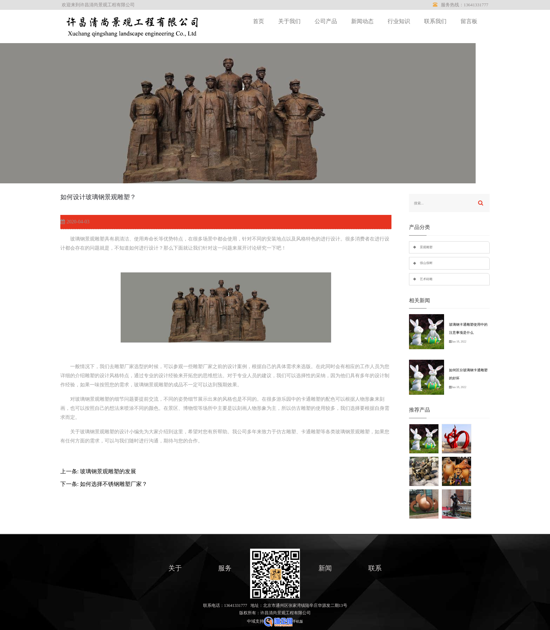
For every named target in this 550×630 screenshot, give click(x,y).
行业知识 (399, 21)
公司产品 (326, 21)
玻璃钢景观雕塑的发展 (108, 471)
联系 (375, 568)
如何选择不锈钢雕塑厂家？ (113, 484)
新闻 (325, 568)
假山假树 (426, 263)
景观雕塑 (426, 247)
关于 (175, 568)
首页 (258, 21)
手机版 (298, 621)
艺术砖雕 (426, 279)
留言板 (469, 21)
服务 (225, 568)
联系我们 (435, 21)
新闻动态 (362, 21)
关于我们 (289, 21)
